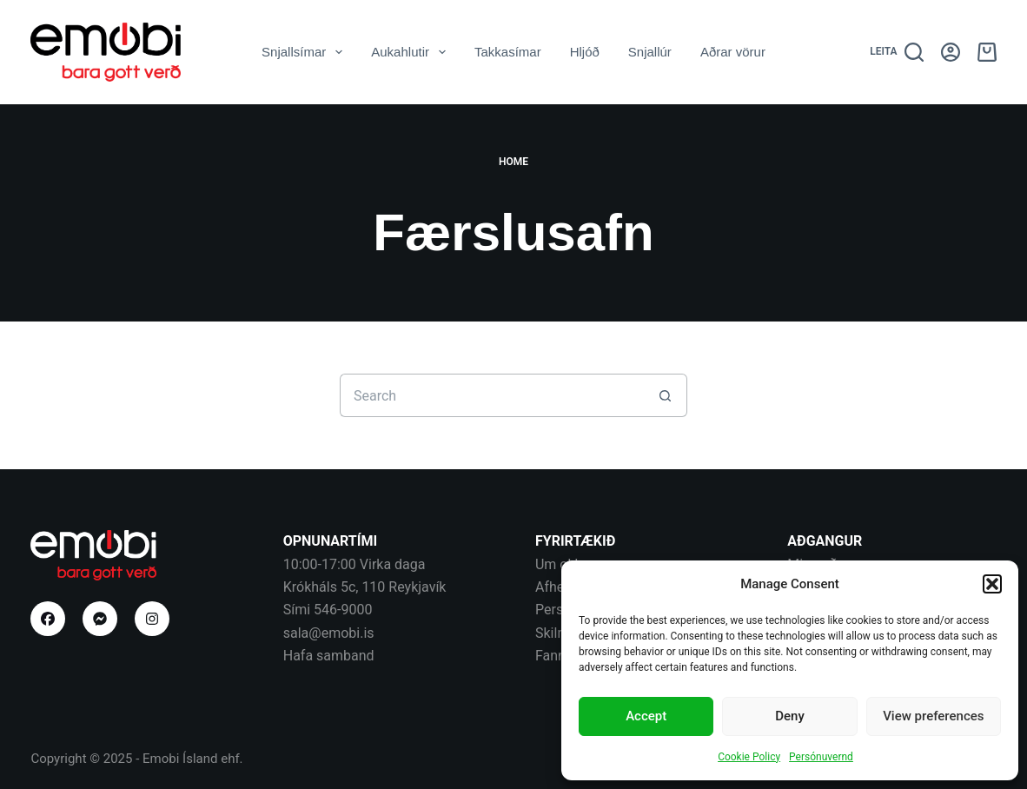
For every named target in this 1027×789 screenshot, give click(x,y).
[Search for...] (492, 395)
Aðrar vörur (732, 51)
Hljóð (585, 51)
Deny (790, 716)
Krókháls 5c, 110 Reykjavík (365, 587)
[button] (992, 584)
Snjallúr (650, 51)
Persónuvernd (821, 757)
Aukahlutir (412, 52)
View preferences (933, 716)
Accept (646, 716)
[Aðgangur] (950, 52)
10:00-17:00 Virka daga (354, 564)
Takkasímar (507, 51)
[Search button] (665, 395)
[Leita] (896, 52)
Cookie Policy (749, 757)
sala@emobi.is (328, 633)
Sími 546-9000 (328, 609)
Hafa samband (328, 655)
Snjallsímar (305, 52)
